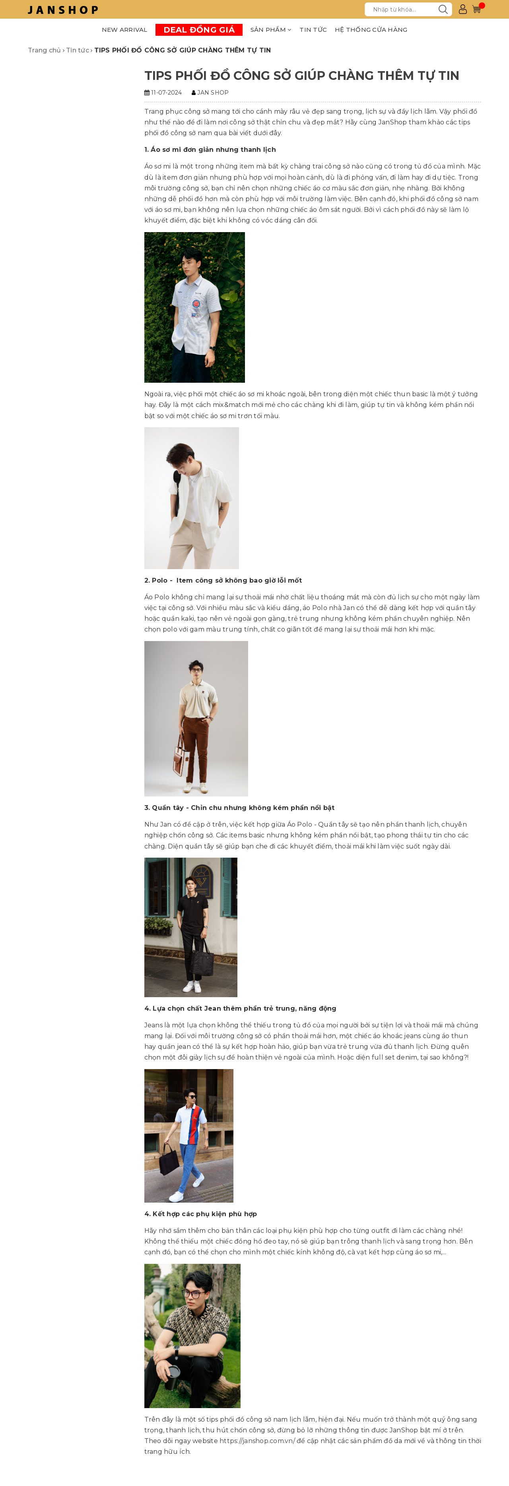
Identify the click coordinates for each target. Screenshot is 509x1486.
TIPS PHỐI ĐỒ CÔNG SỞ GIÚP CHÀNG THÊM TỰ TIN (302, 75)
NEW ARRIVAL (125, 29)
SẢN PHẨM (271, 29)
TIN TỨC (313, 29)
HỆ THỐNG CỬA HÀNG (371, 29)
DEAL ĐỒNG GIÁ (199, 30)
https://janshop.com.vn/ (257, 1441)
